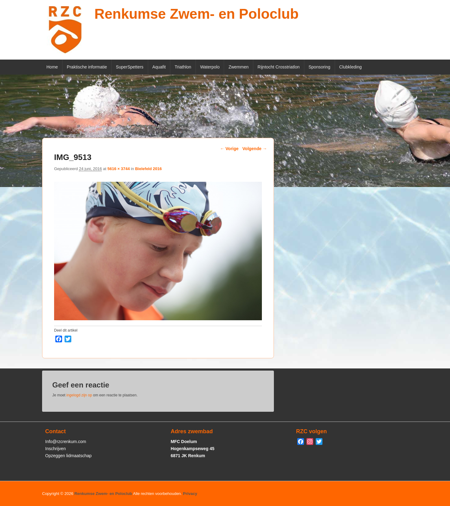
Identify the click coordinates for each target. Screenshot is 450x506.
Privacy (190, 493)
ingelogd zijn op (79, 395)
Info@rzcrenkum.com (65, 441)
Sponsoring (319, 66)
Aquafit (159, 66)
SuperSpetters (130, 66)
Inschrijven (55, 448)
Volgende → (255, 148)
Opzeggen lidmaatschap (68, 455)
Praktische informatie (87, 66)
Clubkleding (350, 66)
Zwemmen (238, 66)
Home (52, 66)
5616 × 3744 (118, 168)
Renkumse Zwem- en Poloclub (196, 14)
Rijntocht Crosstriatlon (279, 66)
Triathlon (183, 66)
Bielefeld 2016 (148, 168)
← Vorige (229, 148)
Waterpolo (209, 66)
